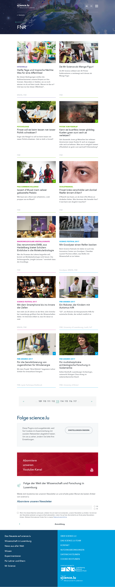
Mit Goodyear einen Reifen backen (78, 244)
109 (40, 401)
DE (87, 6)
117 (74, 401)
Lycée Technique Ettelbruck (31, 385)
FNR (25, 95)
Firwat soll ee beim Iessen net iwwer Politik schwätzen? (36, 131)
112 (53, 401)
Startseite (21, 15)
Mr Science (10, 566)
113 (57, 401)
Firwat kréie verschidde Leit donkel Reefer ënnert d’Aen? (78, 191)
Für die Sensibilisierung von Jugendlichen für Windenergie (33, 363)
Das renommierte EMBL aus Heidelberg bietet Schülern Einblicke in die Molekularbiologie (35, 247)
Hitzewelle (22, 67)
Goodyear (63, 270)
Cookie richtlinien (70, 559)
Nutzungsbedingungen (72, 550)
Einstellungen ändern (78, 430)
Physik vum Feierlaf (68, 127)
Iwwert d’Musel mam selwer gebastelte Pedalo (32, 191)
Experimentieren (13, 556)
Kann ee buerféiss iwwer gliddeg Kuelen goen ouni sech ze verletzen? (76, 132)
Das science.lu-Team (70, 540)
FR (91, 6)
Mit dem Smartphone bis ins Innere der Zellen (36, 306)
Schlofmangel (66, 187)
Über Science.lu (68, 536)
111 (48, 401)
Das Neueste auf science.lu (18, 536)
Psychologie (23, 127)
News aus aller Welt (14, 546)
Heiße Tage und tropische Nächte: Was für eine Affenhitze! (35, 71)
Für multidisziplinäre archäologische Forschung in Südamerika (74, 365)
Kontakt (64, 545)
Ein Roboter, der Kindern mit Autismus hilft (74, 306)
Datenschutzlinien (70, 554)
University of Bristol (71, 385)
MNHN (19, 95)
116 (70, 401)
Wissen (8, 551)
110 (44, 401)
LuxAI (86, 327)
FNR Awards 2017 (67, 302)
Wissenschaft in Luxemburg (18, 541)
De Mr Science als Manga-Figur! (76, 66)
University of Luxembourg (73, 327)
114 (61, 401)
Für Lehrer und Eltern (15, 561)
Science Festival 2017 (69, 241)
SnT (90, 327)
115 (66, 401)
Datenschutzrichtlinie (60, 517)
